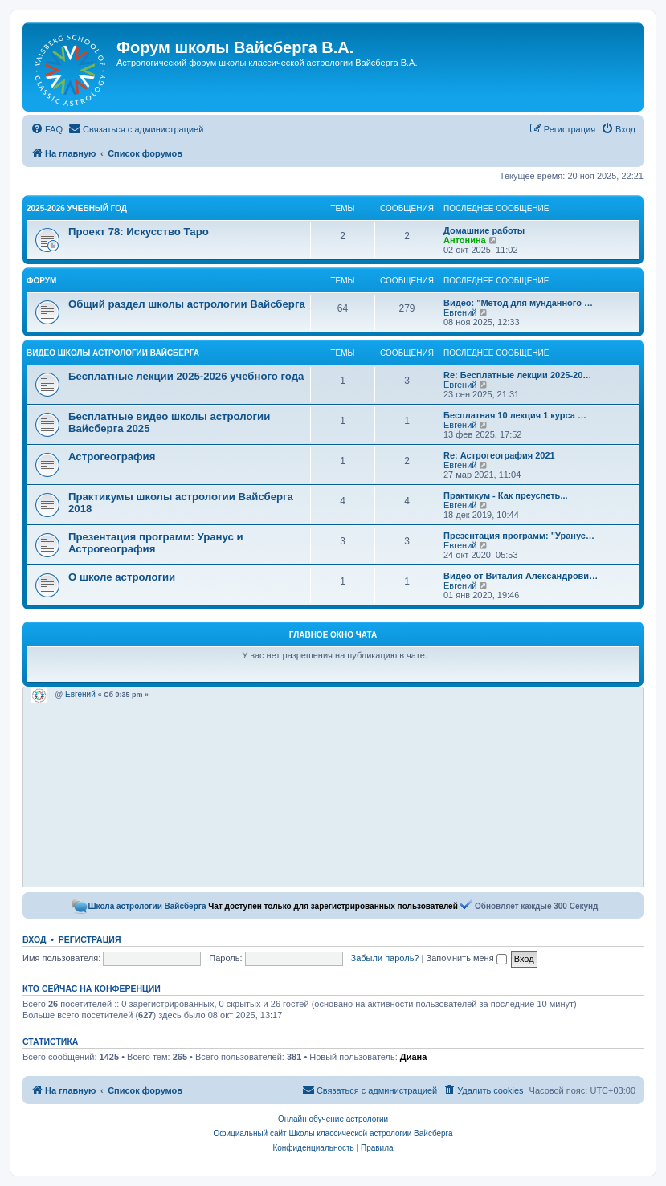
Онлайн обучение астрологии (333, 1119)
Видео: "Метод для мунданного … (518, 303)
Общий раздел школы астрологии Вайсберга (186, 304)
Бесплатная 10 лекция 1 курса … (514, 415)
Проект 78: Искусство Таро (138, 232)
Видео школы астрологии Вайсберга (113, 352)
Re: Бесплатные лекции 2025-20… (517, 375)
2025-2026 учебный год (77, 208)
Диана (413, 1057)
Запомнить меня (466, 958)
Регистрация (90, 939)
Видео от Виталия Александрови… (520, 576)
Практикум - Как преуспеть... (505, 495)
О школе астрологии (121, 577)
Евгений (459, 312)
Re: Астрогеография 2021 (499, 455)
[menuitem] (47, 129)
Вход (34, 939)
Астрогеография (111, 456)
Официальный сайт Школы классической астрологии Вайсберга (332, 1133)
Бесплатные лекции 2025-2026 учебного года (186, 376)
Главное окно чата (333, 634)
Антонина (464, 240)
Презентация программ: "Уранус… (518, 535)
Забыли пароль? (385, 958)
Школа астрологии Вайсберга (147, 906)
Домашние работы (484, 230)
